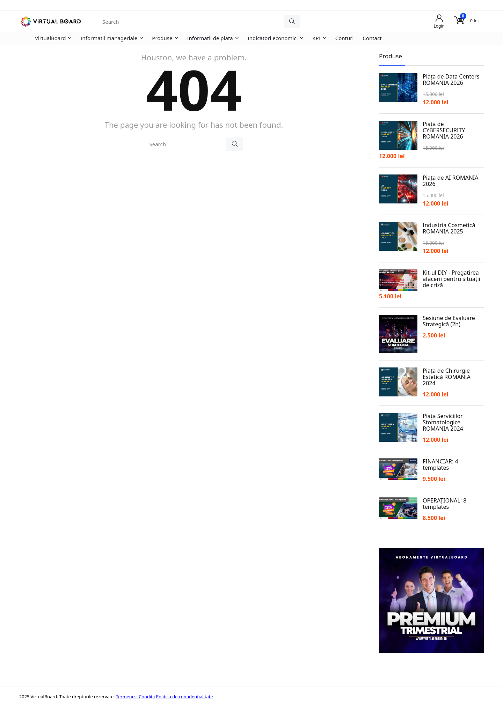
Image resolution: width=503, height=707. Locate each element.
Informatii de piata (210, 38)
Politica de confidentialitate (184, 696)
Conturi (344, 38)
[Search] (292, 21)
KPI (316, 38)
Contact (372, 38)
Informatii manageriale (108, 38)
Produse (162, 38)
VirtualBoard (50, 38)
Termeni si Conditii (135, 696)
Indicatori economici (273, 38)
